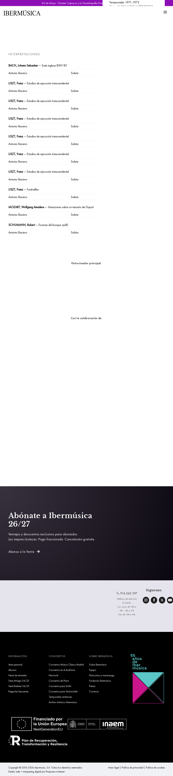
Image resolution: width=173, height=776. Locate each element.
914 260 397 (127, 593)
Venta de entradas (17, 675)
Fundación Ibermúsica (100, 680)
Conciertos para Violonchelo (63, 691)
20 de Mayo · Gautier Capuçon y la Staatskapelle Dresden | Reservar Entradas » (87, 3)
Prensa (92, 686)
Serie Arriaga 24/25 (18, 680)
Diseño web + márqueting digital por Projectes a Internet (36, 771)
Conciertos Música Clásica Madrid (66, 664)
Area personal (15, 664)
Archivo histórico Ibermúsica (63, 702)
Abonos (12, 670)
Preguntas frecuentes (18, 691)
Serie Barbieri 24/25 (18, 686)
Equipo (92, 670)
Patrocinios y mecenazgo (101, 675)
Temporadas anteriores (60, 696)
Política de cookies (155, 767)
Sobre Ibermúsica (97, 664)
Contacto (94, 691)
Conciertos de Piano (59, 680)
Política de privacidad (132, 767)
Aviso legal (113, 767)
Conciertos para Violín (60, 686)
